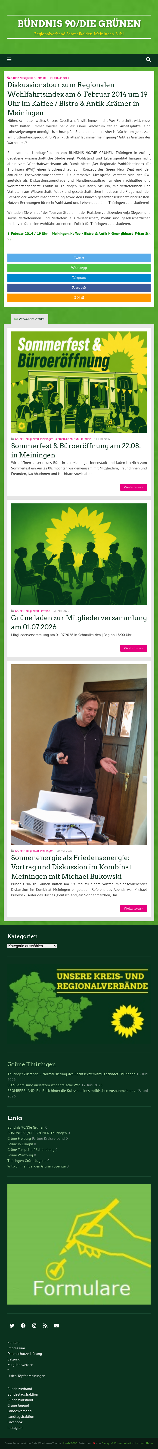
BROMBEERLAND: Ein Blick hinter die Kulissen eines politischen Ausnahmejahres (71, 1090)
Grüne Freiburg (19, 1138)
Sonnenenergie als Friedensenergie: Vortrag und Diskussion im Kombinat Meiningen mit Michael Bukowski (71, 867)
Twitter (79, 258)
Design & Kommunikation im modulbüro (127, 1443)
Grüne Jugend (18, 1405)
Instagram (15, 1427)
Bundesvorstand (20, 1399)
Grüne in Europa (20, 1144)
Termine (41, 78)
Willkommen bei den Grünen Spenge (36, 1166)
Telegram (79, 277)
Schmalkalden (64, 439)
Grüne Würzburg (20, 1155)
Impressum (16, 1348)
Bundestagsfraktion (22, 1394)
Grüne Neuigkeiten (23, 78)
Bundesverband (19, 1388)
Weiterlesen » (133, 487)
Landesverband (19, 1411)
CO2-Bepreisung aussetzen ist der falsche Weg (44, 1085)
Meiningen (46, 439)
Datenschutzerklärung (24, 1353)
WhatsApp (79, 268)
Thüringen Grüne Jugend (26, 1160)
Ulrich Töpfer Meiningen (26, 1375)
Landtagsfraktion (20, 1416)
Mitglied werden (20, 1364)
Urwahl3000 (69, 1443)
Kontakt (13, 1342)
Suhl (77, 439)
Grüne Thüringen (31, 1064)
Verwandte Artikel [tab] (32, 319)
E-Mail (79, 297)
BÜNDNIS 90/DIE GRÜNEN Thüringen (37, 1132)
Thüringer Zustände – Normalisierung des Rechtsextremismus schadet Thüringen (71, 1074)
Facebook (79, 287)
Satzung (13, 1359)
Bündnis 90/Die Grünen (79, 23)
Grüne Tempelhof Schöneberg (31, 1149)
